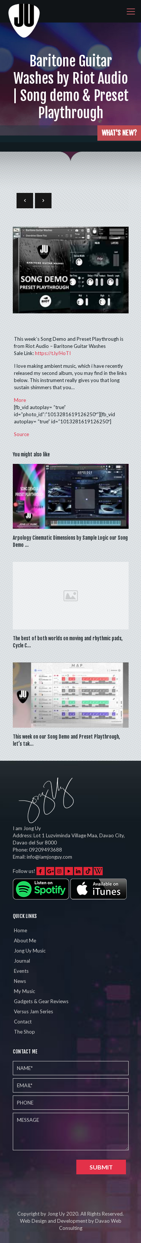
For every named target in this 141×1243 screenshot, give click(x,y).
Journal (22, 961)
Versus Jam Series (33, 1011)
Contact (23, 1022)
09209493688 (45, 850)
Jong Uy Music (29, 951)
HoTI (53, 353)
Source (21, 434)
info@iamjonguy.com (49, 857)
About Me (25, 941)
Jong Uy (56, 1214)
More (20, 400)
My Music (24, 991)
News (20, 981)
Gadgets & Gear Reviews (41, 1001)
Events (21, 971)
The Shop (24, 1032)
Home (20, 930)
